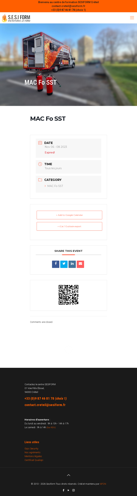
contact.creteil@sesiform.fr (68, 6)
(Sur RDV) (51, 427)
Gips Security (31, 448)
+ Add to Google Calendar (69, 215)
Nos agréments (32, 452)
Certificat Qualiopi (34, 460)
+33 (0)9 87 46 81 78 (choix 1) (68, 9)
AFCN (103, 483)
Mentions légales (33, 456)
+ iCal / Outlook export (69, 226)
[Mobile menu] (132, 18)
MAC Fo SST (54, 186)
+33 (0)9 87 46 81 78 (39, 398)
